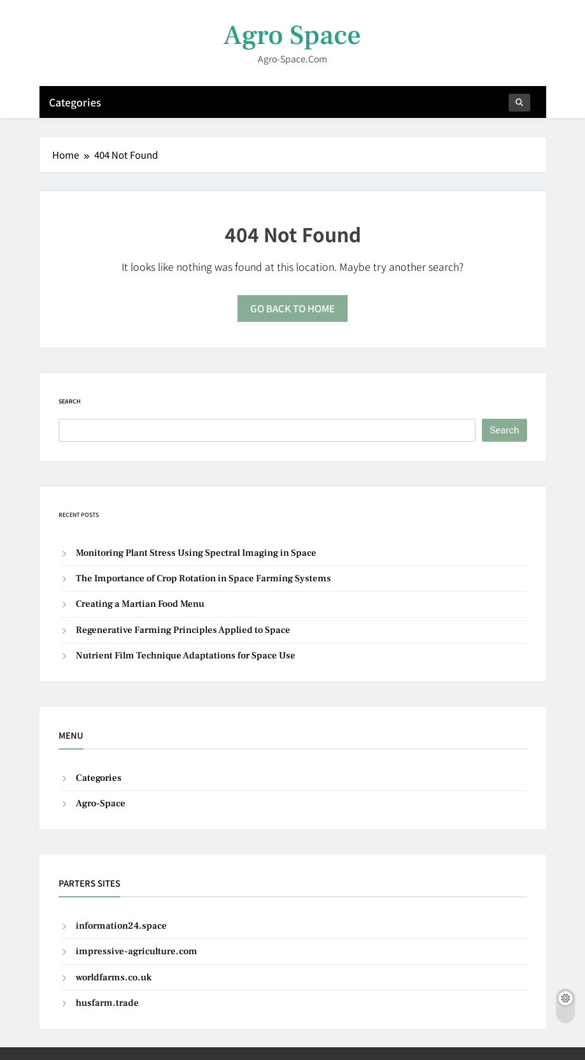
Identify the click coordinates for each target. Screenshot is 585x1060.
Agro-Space (100, 803)
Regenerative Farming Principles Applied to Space (183, 630)
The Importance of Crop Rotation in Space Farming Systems (203, 578)
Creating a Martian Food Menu (140, 604)
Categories (75, 102)
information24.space (121, 926)
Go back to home (292, 308)
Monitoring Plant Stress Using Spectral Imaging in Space (196, 553)
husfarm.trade (107, 1003)
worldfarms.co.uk (114, 977)
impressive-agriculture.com (136, 951)
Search (70, 401)
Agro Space (292, 35)
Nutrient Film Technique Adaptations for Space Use (185, 656)
